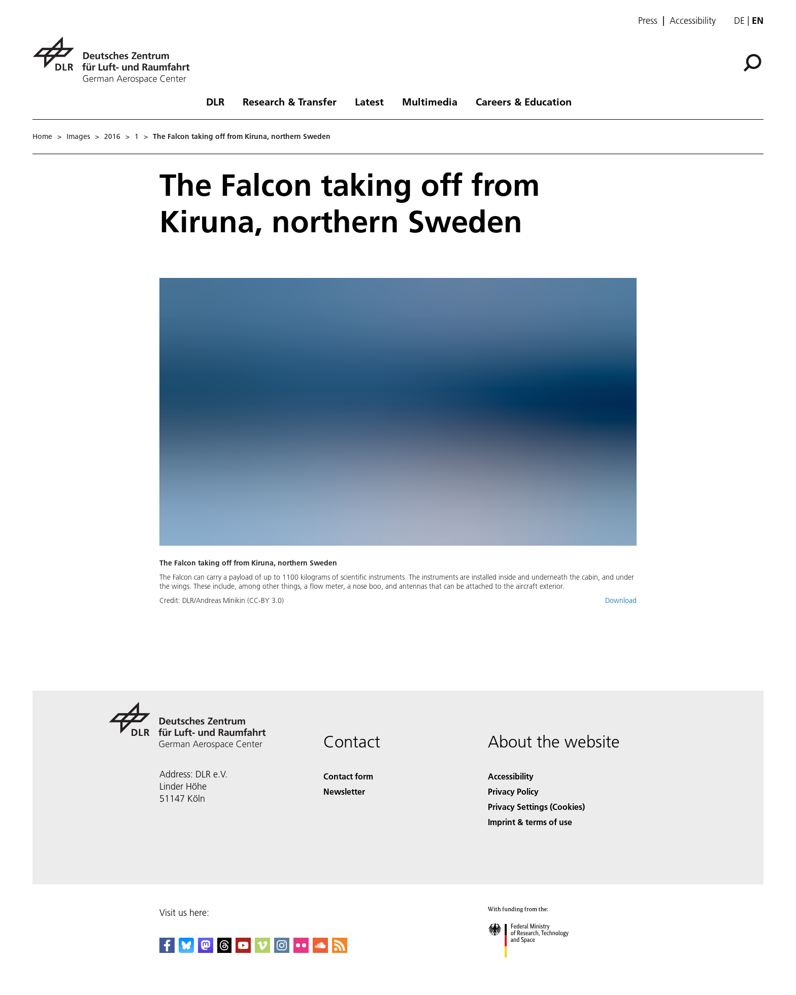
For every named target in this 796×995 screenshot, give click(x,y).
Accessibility (693, 20)
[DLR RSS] (339, 949)
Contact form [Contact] (348, 776)
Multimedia (429, 101)
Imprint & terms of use (530, 821)
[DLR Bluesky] (186, 949)
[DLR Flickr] (301, 949)
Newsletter (344, 791)
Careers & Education (524, 101)
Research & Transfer (290, 101)
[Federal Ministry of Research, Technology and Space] (537, 966)
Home (42, 136)
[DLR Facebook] (167, 949)
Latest (369, 101)
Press (647, 20)
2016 (112, 136)
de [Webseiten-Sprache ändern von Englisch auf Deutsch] (739, 20)
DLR (215, 101)
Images (78, 136)
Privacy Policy (513, 791)
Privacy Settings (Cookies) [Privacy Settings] (536, 806)
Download (621, 600)
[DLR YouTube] (243, 949)
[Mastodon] (205, 949)
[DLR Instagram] (281, 949)
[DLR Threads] (224, 949)
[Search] (752, 63)
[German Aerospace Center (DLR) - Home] (115, 60)
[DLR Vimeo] (262, 949)
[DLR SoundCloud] (320, 949)
